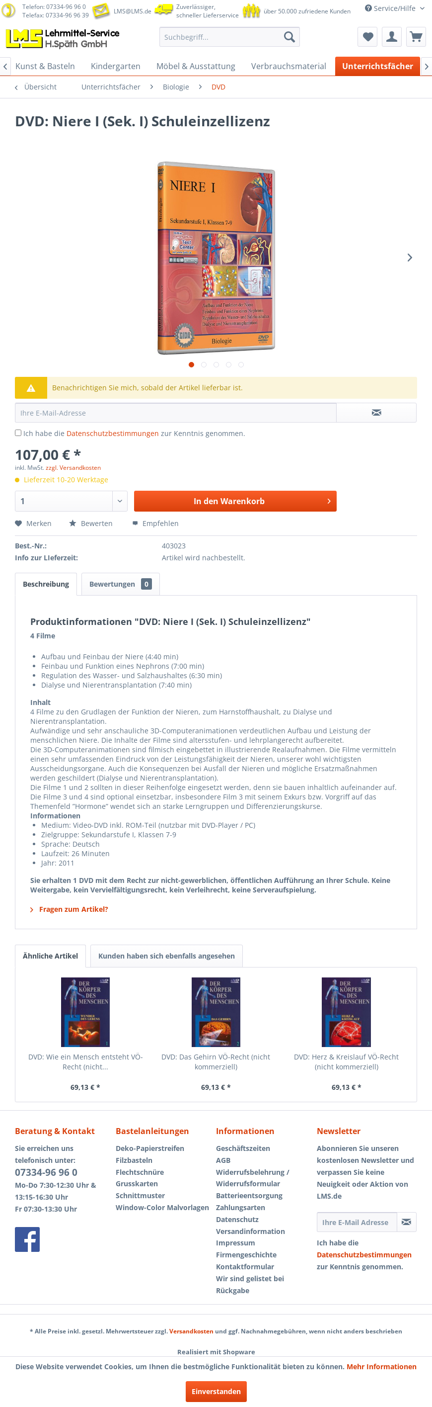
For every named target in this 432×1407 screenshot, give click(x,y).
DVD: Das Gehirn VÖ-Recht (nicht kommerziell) (215, 1061)
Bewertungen (120, 584)
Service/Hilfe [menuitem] (391, 8)
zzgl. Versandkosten (73, 467)
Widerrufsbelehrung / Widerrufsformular (252, 1178)
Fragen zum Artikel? (69, 909)
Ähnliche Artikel (50, 956)
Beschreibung (46, 584)
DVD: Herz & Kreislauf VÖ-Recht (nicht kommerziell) (346, 1061)
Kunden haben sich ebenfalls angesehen (166, 956)
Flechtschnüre (140, 1172)
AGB (223, 1160)
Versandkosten (191, 1331)
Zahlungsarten (240, 1207)
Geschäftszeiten (243, 1148)
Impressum (235, 1242)
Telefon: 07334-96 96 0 (54, 6)
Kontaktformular (245, 1266)
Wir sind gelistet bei (250, 1278)
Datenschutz (237, 1219)
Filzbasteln (134, 1160)
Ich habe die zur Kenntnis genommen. (134, 433)
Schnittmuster (140, 1195)
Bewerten (92, 523)
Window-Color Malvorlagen (162, 1207)
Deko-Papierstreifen (150, 1148)
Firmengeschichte (246, 1254)
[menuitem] (229, 37)
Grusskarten (137, 1183)
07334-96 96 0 (46, 1172)
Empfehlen (155, 523)
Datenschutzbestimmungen (113, 433)
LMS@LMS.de (132, 11)
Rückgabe (232, 1290)
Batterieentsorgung (249, 1195)
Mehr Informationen (382, 1366)
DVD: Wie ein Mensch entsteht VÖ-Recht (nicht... (85, 1061)
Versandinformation (250, 1231)
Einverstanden (216, 1391)
